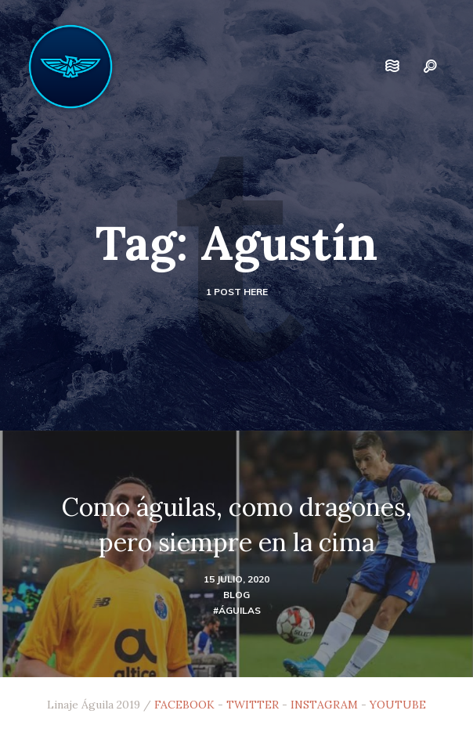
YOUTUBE (398, 705)
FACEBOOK (184, 705)
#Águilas (237, 610)
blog (236, 594)
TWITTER (252, 705)
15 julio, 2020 (236, 579)
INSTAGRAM (324, 705)
